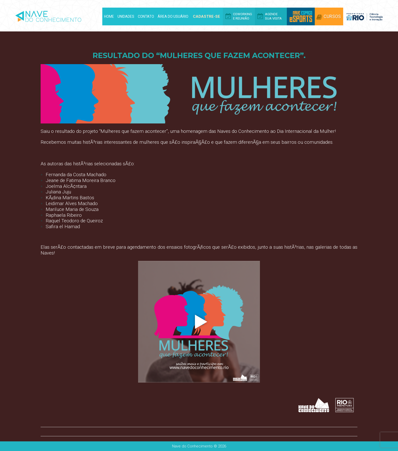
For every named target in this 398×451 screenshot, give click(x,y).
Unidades (126, 16)
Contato (146, 16)
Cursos (332, 16)
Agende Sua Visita (273, 16)
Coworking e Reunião (242, 16)
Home (109, 16)
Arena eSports (301, 16)
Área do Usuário (173, 16)
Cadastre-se (206, 16)
